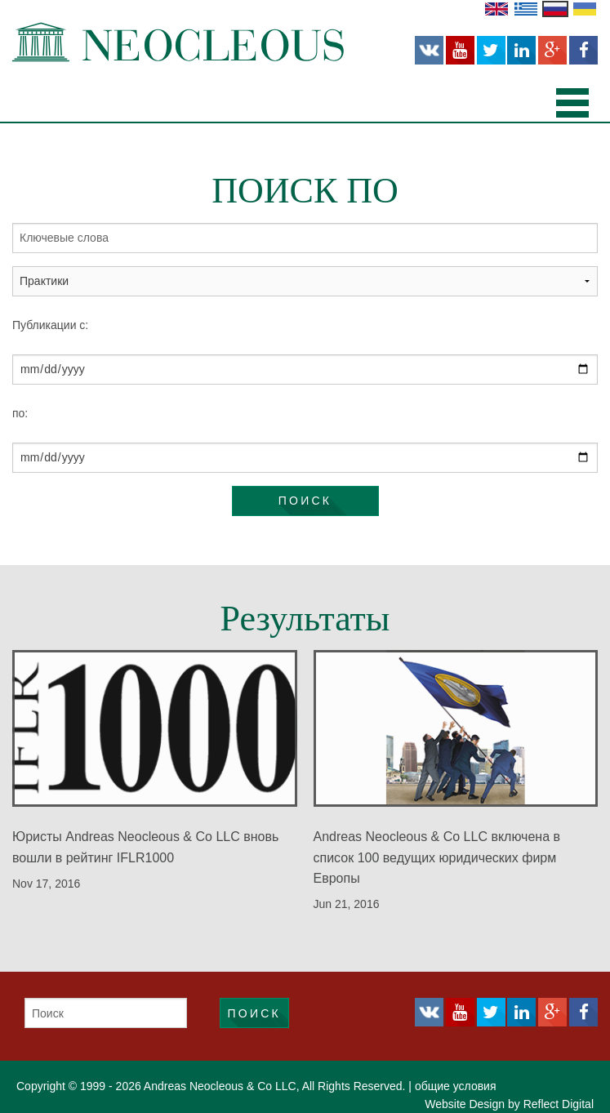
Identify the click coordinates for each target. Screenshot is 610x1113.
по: (20, 413)
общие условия (455, 1086)
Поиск (305, 500)
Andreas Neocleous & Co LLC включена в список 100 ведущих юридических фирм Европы (437, 857)
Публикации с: (50, 325)
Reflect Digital (558, 1104)
